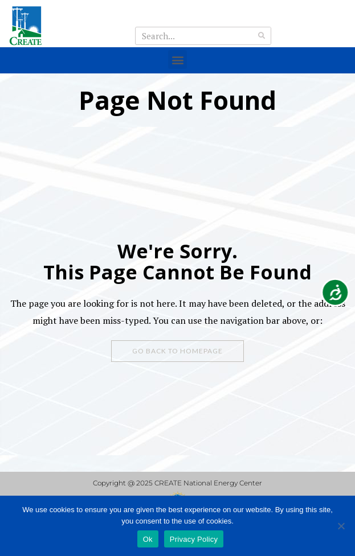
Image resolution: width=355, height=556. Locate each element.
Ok (148, 539)
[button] (177, 59)
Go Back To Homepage (177, 351)
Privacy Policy (194, 539)
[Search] (261, 35)
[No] (340, 526)
